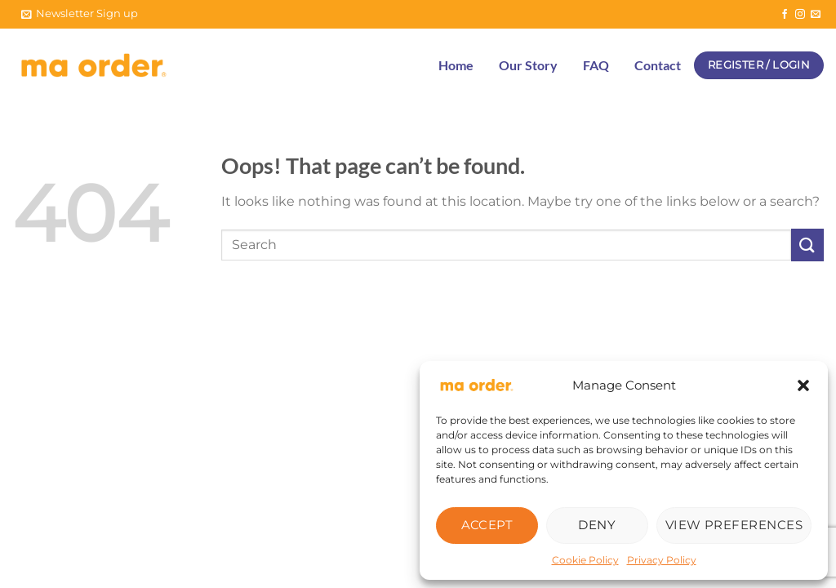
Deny (597, 524)
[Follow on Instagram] (800, 14)
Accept (487, 524)
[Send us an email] (815, 14)
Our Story (528, 65)
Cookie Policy (585, 560)
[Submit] (807, 245)
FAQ (596, 65)
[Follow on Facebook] (784, 14)
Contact (657, 65)
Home (456, 65)
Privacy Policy (661, 560)
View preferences (734, 524)
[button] (803, 385)
